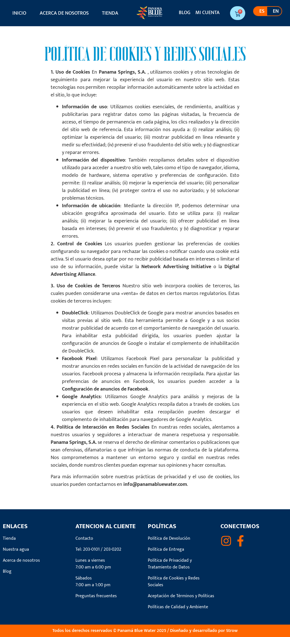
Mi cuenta (207, 12)
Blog (184, 12)
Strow (232, 630)
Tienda (110, 13)
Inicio (19, 13)
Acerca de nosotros (64, 13)
